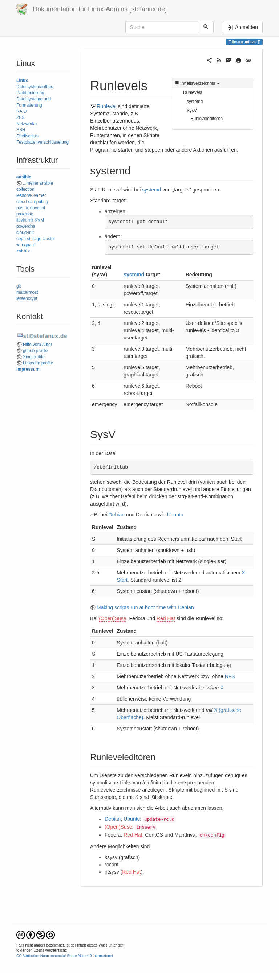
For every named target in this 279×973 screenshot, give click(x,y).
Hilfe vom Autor (37, 344)
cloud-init (25, 232)
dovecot (37, 207)
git (18, 286)
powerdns (25, 226)
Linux (22, 80)
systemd (195, 101)
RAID (21, 111)
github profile (35, 350)
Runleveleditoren (206, 118)
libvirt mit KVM (30, 220)
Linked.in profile (38, 363)
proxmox (24, 214)
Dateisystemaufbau (34, 86)
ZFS (20, 117)
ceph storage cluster (35, 238)
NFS (230, 676)
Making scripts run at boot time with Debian (145, 607)
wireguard (25, 244)
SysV (192, 110)
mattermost (27, 292)
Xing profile (34, 356)
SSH (20, 129)
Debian (117, 515)
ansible (23, 177)
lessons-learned (31, 195)
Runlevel (106, 106)
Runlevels (192, 92)
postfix (22, 207)
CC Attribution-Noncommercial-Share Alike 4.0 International (64, 956)
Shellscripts (27, 136)
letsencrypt (26, 298)
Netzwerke (26, 123)
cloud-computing (32, 201)
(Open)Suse (112, 618)
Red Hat (166, 618)
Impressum (27, 369)
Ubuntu (175, 515)
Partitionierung (30, 92)
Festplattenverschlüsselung (42, 142)
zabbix (23, 250)
